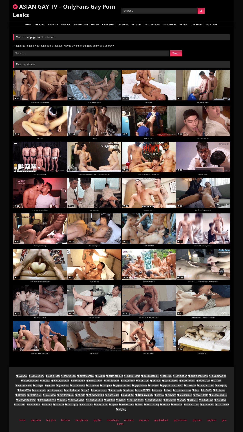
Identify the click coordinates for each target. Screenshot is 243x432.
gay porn (39, 24)
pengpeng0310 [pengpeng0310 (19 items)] (219, 395)
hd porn (65, 24)
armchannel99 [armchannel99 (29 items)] (87, 376)
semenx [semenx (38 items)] (111, 400)
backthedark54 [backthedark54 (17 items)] (151, 376)
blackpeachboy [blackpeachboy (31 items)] (31, 380)
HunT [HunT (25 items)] (86, 390)
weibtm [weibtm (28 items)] (166, 404)
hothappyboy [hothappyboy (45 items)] (56, 390)
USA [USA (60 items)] (140, 404)
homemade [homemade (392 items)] (40, 390)
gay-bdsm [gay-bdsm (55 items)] (64, 385)
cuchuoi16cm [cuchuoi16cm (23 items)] (171, 380)
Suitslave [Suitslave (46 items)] (221, 400)
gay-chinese (169, 24)
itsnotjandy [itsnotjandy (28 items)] (116, 390)
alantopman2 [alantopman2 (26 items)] (37, 376)
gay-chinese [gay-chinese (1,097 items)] (79, 385)
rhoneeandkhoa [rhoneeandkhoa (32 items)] (48, 400)
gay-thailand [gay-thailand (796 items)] (141, 385)
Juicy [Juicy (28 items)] (169, 390)
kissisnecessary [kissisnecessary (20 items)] (183, 390)
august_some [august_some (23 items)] (133, 376)
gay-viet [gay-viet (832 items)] (155, 385)
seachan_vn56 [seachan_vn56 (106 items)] (95, 400)
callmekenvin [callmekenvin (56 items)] (112, 380)
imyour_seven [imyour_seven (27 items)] (100, 390)
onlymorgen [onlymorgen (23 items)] (186, 395)
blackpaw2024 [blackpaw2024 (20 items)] (219, 376)
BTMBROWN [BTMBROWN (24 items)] (96, 380)
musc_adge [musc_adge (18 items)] (113, 395)
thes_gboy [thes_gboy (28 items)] (73, 404)
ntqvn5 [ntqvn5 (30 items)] (160, 395)
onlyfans (123, 24)
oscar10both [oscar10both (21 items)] (202, 395)
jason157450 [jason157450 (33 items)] (144, 390)
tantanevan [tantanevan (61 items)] (34, 404)
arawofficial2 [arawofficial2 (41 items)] (70, 376)
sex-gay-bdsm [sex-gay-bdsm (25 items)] (137, 400)
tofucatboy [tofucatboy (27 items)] (87, 404)
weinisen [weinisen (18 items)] (178, 404)
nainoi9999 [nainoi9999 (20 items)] (128, 395)
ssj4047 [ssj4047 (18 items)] (194, 400)
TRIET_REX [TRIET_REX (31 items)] (128, 404)
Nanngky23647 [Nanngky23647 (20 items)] (145, 395)
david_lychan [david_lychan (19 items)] (188, 380)
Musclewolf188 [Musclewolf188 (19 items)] (96, 395)
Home (28, 24)
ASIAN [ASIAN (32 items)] (101, 376)
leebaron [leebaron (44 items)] (220, 390)
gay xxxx (136, 24)
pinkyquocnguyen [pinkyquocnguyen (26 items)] (27, 400)
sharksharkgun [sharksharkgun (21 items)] (155, 400)
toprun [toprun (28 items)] (114, 404)
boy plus (53, 24)
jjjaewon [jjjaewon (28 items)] (158, 390)
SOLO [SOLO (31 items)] (183, 400)
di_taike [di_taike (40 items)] (218, 380)
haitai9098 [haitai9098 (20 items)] (25, 390)
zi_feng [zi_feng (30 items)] (122, 409)
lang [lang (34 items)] (197, 390)
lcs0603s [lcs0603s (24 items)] (207, 390)
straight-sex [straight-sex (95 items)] (207, 400)
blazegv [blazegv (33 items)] (46, 380)
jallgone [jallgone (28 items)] (130, 390)
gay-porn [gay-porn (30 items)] (107, 385)
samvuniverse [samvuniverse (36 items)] (77, 400)
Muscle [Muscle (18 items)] (81, 395)
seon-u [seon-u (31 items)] (122, 400)
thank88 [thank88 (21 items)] (60, 404)
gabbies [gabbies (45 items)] (51, 385)
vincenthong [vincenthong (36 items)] (153, 404)
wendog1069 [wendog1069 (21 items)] (192, 404)
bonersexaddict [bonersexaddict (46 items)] (61, 380)
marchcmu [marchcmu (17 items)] (51, 395)
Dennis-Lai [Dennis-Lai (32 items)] (204, 380)
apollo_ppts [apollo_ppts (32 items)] (54, 376)
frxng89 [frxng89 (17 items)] (39, 385)
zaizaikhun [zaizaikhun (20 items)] (223, 404)
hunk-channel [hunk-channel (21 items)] (73, 390)
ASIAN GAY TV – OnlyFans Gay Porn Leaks (64, 11)
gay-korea (211, 24)
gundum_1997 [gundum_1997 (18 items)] (207, 385)
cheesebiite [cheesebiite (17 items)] (129, 380)
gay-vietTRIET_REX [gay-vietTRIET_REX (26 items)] (173, 385)
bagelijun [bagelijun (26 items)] (167, 376)
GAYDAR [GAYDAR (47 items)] (191, 385)
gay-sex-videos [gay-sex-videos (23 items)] (123, 385)
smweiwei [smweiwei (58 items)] (171, 400)
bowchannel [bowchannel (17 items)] (79, 380)
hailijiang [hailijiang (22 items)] (222, 385)
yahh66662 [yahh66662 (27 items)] (208, 404)
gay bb (95, 24)
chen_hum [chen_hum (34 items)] (144, 380)
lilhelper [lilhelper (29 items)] (22, 395)
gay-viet (184, 24)
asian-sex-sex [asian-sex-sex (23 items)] (116, 376)
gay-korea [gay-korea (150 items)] (94, 385)
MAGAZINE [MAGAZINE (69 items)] (36, 395)
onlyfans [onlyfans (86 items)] (172, 395)
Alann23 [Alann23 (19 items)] (23, 376)
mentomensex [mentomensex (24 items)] (67, 395)
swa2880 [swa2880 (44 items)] (20, 404)
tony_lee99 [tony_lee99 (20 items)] (102, 404)
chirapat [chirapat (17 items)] (157, 380)
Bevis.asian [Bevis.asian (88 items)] (181, 376)
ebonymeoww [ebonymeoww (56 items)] (25, 385)
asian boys (108, 24)
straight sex (80, 24)
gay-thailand (152, 24)
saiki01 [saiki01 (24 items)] (63, 400)
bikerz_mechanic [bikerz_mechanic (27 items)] (199, 376)
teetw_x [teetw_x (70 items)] (48, 404)
